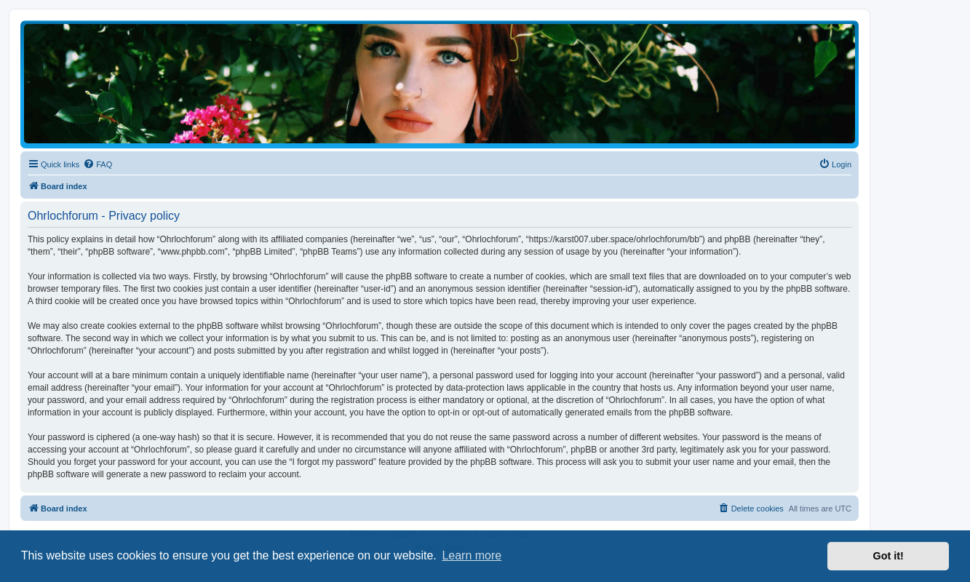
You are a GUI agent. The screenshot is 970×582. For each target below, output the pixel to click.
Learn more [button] (471, 555)
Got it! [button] (888, 556)
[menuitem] (97, 164)
